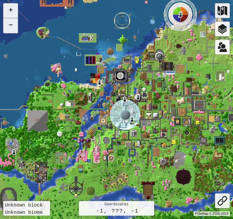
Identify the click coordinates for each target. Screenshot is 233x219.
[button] (14, 152)
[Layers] (222, 28)
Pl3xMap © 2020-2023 (211, 213)
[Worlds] (222, 10)
